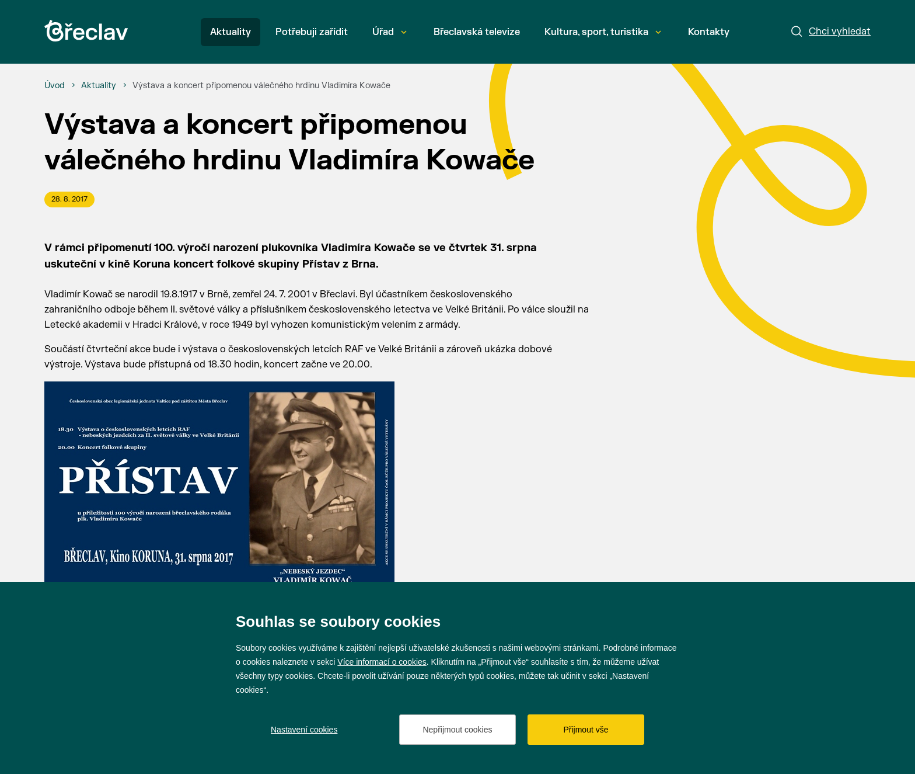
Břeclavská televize (477, 32)
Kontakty (708, 32)
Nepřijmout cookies (457, 729)
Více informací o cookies (382, 662)
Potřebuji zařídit (311, 32)
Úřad (389, 32)
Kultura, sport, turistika (602, 32)
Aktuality (230, 32)
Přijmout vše (585, 729)
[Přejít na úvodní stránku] (86, 30)
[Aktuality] (98, 86)
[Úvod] (54, 86)
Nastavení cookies (304, 729)
